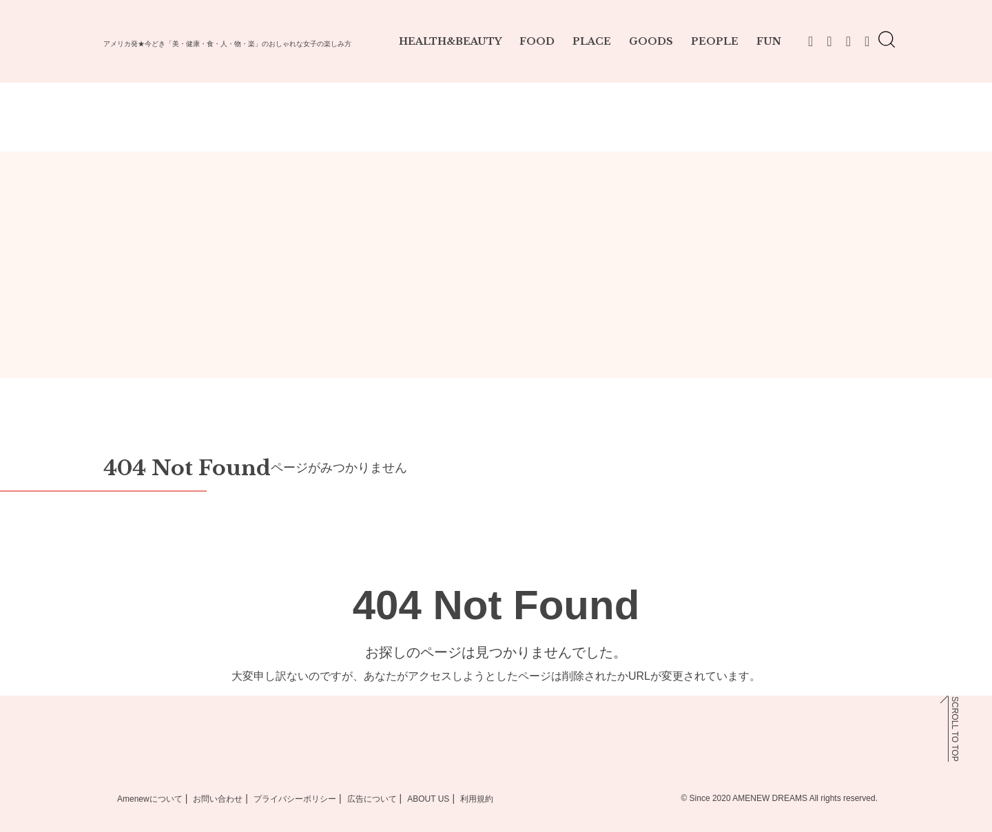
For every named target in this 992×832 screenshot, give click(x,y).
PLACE (591, 41)
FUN (768, 41)
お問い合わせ (217, 799)
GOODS (651, 41)
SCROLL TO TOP (955, 729)
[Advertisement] (496, 276)
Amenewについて (150, 799)
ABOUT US (428, 799)
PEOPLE (714, 41)
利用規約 (476, 799)
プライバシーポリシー (295, 799)
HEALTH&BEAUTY (450, 41)
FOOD (537, 41)
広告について (372, 799)
